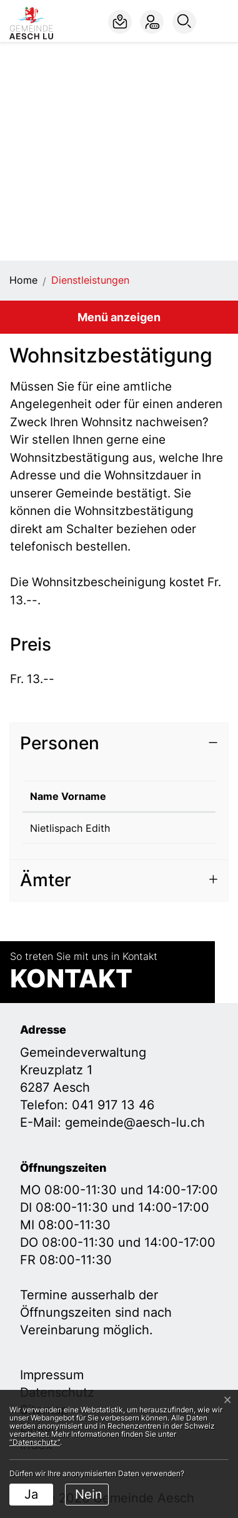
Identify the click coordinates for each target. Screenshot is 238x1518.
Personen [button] (59, 743)
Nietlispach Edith (70, 828)
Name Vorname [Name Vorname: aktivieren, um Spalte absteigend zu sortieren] (68, 796)
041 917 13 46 (113, 1104)
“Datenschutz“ (34, 1442)
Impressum (52, 1374)
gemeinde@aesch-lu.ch (135, 1122)
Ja (31, 1494)
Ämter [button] (45, 880)
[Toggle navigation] (220, 21)
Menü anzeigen (119, 317)
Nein (88, 1494)
